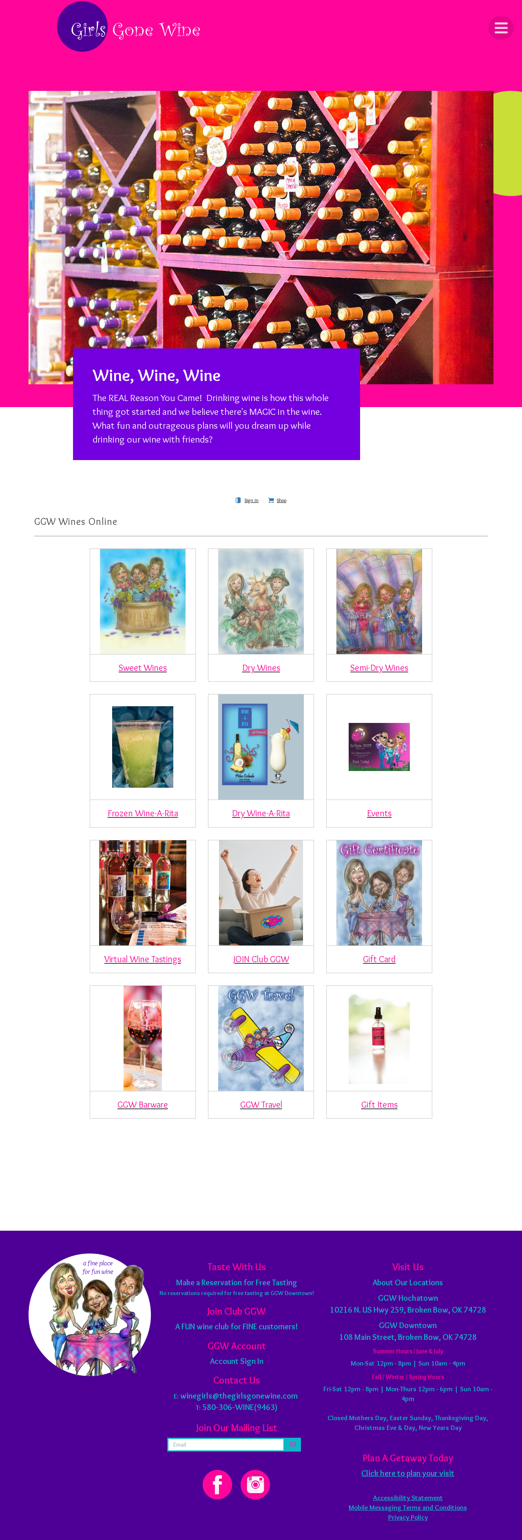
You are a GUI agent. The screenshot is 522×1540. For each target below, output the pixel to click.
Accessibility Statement (408, 1498)
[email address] (226, 1445)
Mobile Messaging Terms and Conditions (408, 1507)
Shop (281, 500)
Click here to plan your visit (407, 1473)
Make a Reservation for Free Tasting (236, 1282)
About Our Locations (408, 1282)
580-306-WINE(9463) (240, 1407)
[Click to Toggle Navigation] (501, 28)
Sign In (252, 500)
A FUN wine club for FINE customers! (236, 1326)
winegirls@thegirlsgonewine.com (239, 1396)
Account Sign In (236, 1361)
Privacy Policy (408, 1517)
